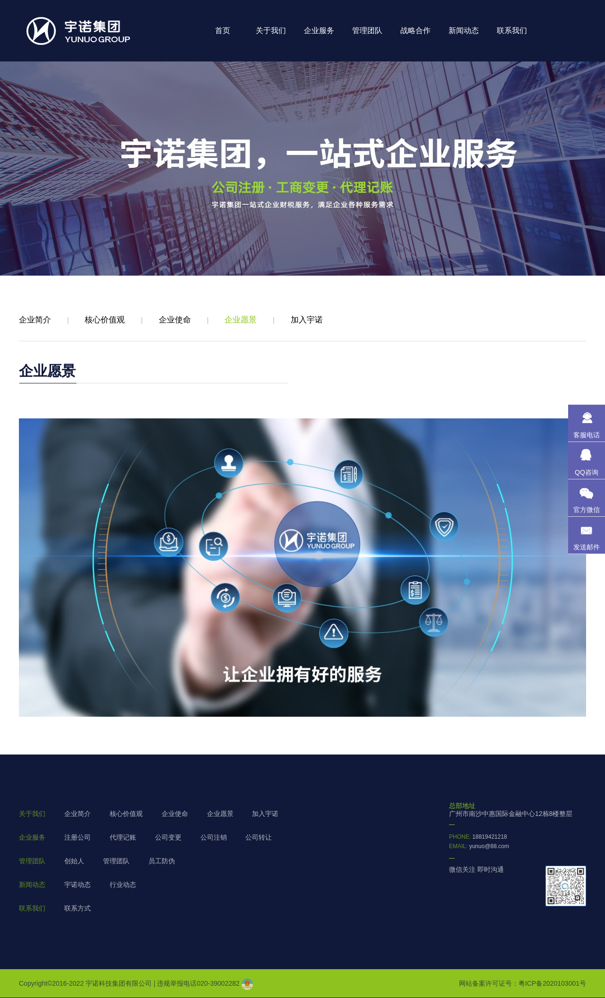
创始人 (74, 861)
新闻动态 (464, 30)
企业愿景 (241, 319)
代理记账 (123, 837)
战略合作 (415, 30)
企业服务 (319, 30)
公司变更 (168, 837)
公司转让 (258, 837)
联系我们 (512, 30)
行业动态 (123, 884)
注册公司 (77, 837)
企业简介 (35, 319)
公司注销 (213, 837)
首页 (222, 30)
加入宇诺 (307, 319)
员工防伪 (161, 861)
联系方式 (77, 908)
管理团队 (367, 30)
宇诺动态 (77, 884)
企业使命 (175, 319)
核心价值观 (105, 319)
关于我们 (271, 30)
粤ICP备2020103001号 (552, 983)
